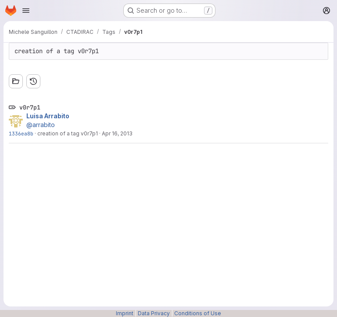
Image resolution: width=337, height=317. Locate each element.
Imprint (124, 313)
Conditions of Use (197, 313)
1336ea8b (21, 133)
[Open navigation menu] (26, 11)
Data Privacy (154, 313)
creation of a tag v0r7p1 (67, 133)
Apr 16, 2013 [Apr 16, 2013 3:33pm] (117, 133)
